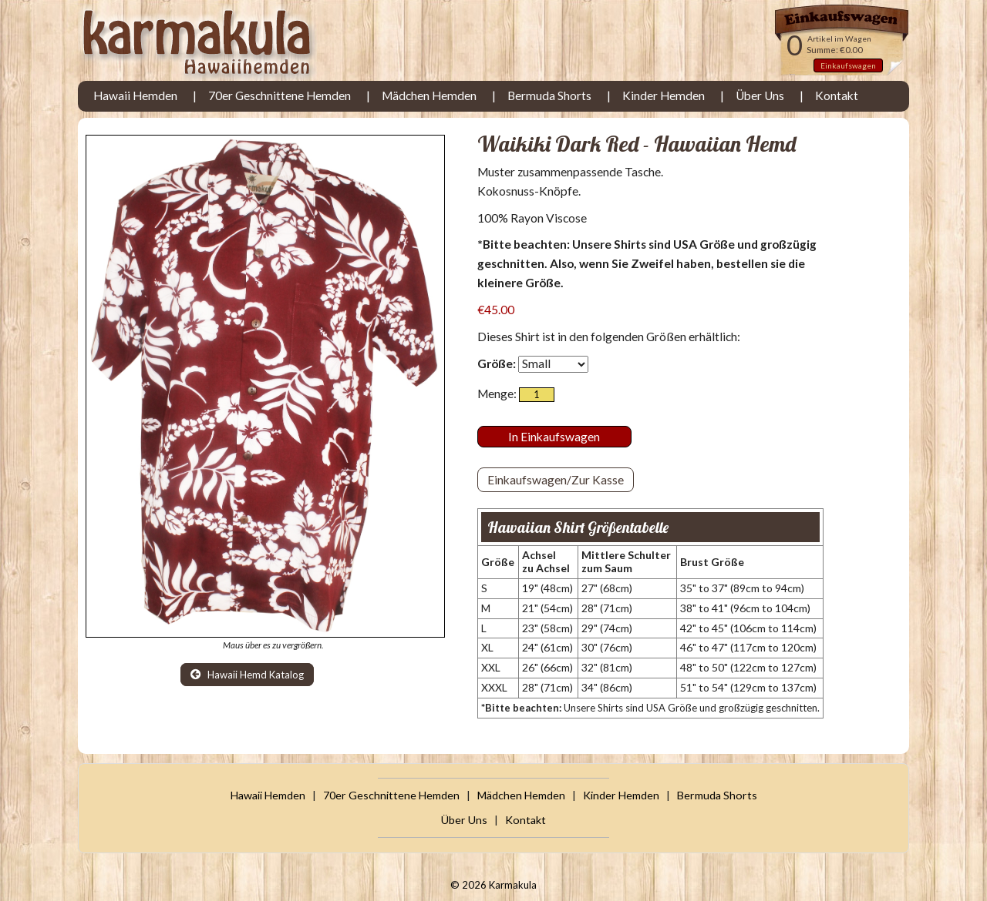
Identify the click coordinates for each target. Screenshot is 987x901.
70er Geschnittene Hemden (279, 95)
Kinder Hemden (663, 95)
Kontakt (836, 95)
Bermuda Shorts (549, 95)
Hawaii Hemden (135, 95)
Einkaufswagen (848, 65)
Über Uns (760, 95)
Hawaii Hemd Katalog (247, 674)
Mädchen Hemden (429, 95)
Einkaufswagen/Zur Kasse (555, 480)
